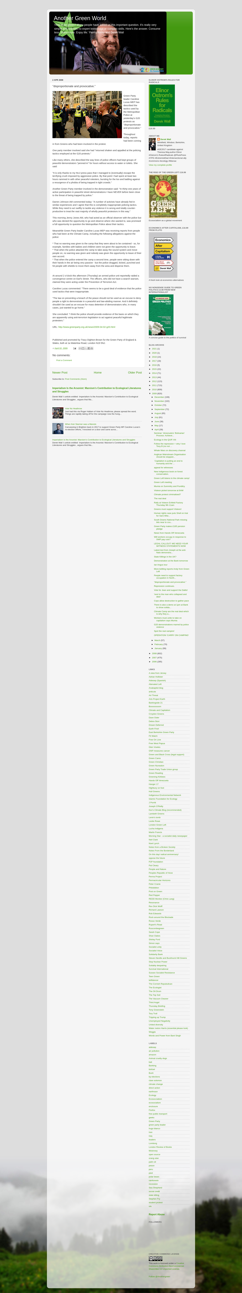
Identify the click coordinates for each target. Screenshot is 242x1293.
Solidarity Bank (156, 954)
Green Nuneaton (156, 765)
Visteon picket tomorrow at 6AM (168, 490)
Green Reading (156, 773)
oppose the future (157, 858)
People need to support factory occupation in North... (168, 576)
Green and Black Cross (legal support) (166, 754)
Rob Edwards (155, 913)
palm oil (152, 1162)
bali (150, 1062)
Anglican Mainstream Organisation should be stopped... (170, 455)
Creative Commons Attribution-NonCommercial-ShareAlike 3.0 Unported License (166, 1266)
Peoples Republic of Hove (161, 873)
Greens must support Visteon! (168, 509)
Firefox (152, 1110)
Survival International (158, 969)
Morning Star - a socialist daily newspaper (168, 836)
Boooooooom (155, 706)
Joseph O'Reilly (156, 806)
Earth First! (154, 729)
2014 (154, 373)
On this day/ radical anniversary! (164, 854)
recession (153, 1184)
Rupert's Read (155, 925)
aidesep (152, 1047)
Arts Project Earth (157, 699)
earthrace (153, 1091)
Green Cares (155, 758)
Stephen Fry (154, 1199)
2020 (154, 353)
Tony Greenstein (156, 1010)
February (158, 644)
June (157, 421)
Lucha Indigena (156, 828)
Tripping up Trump (157, 1017)
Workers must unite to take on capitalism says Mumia (168, 619)
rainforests (154, 1180)
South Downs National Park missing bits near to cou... (170, 521)
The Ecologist (155, 987)
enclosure (153, 1106)
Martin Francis (155, 832)
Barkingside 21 (156, 703)
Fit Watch (153, 736)
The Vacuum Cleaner (158, 999)
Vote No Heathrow (73, 408)
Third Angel (154, 1002)
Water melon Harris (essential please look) (168, 1028)
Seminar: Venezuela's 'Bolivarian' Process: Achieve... (169, 434)
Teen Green (154, 976)
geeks (151, 1117)
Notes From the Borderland (161, 850)
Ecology (152, 1095)
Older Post (135, 372)
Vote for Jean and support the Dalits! (171, 590)
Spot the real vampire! (164, 631)
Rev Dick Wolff (155, 906)
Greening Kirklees (157, 777)
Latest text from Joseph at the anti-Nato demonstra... (170, 551)
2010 (154, 389)
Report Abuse (157, 1214)
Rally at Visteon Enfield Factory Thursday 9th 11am (168, 503)
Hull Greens (154, 791)
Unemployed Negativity (159, 1021)
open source (154, 1154)
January (158, 648)
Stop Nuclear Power (158, 962)
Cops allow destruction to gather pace (171, 601)
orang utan (154, 1158)
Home (98, 372)
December (159, 397)
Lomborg (153, 1143)
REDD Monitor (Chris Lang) (161, 899)
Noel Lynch (154, 843)
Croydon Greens (156, 714)
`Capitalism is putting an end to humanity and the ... (168, 462)
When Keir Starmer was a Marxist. (81, 424)
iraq (150, 1136)
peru (151, 1169)
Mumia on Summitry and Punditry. (169, 486)
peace (151, 1165)
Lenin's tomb (155, 817)
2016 (154, 365)
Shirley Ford (154, 939)
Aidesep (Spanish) (157, 680)
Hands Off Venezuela (158, 780)
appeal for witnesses (163, 467)
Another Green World (80, 18)
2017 (154, 361)
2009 (154, 393)
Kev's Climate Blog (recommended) (165, 810)
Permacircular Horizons (159, 880)
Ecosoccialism (155, 1099)
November (159, 401)
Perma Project (155, 876)
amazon (152, 1054)
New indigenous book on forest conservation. (168, 472)
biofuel (152, 1069)
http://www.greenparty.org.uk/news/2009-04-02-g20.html (86, 327)
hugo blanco (154, 1128)
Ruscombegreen (156, 928)
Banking (152, 1065)
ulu (150, 1206)
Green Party (154, 1121)
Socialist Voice (155, 950)
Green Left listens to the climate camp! (172, 478)
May (156, 425)
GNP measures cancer (159, 751)
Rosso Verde (155, 921)
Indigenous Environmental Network (165, 795)
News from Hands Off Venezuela (169, 533)
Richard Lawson (156, 910)
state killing (154, 1195)
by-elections (154, 1077)
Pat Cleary (154, 865)
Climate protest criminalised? (167, 494)
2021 (154, 349)
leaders (152, 1139)
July (156, 417)
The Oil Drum (155, 991)
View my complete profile (160, 165)
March (157, 640)
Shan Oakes (154, 936)
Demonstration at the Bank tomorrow (171, 561)
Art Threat (153, 695)
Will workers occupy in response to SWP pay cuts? (170, 538)
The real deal (160, 498)
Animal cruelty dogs (158, 1058)
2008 (154, 653)
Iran (150, 1132)
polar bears (154, 1177)
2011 (154, 385)
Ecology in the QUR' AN (165, 440)
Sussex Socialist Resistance (162, 973)
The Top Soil (154, 995)
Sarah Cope (154, 932)
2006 (154, 661)
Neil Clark (153, 840)
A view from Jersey (157, 673)
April (156, 429)
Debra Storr (154, 721)
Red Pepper (154, 895)
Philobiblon (154, 888)
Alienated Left (155, 684)
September (159, 409)
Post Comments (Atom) (76, 379)
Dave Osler (154, 717)
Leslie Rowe (154, 821)
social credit (154, 1191)
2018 (154, 357)
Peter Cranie (155, 884)
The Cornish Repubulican (160, 984)
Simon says (154, 943)
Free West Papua (157, 743)
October (158, 405)
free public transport (158, 1114)
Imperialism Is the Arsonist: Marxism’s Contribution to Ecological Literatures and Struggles (93, 440)
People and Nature (157, 869)
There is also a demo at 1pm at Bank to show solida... (171, 606)
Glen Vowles (154, 747)
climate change (156, 1084)
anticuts (152, 691)
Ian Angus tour (160, 565)
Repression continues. (164, 586)
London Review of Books (160, 1147)
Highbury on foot (156, 788)
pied (151, 1173)
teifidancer (153, 980)
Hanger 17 (154, 784)
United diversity (156, 1024)
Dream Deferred (156, 725)
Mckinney (153, 1151)
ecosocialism (155, 1103)
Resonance (154, 902)
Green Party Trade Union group (163, 769)
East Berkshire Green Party (161, 732)
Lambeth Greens (156, 814)
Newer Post (59, 372)
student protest (156, 1202)
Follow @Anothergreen (159, 1276)
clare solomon (155, 1080)
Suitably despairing (157, 965)
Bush (151, 1073)
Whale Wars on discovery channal (170, 450)
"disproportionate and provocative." (170, 582)
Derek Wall (165, 139)
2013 (154, 377)
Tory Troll (153, 1013)
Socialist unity (155, 947)
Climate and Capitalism (159, 710)
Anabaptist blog (156, 688)
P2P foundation (156, 862)
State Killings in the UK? (165, 557)
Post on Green (155, 891)
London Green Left (157, 825)
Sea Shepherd (155, 1188)
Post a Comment (64, 360)
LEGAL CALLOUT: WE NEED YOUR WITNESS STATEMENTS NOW (171, 544)
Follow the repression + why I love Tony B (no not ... (170, 445)
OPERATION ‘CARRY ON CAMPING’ (171, 635)
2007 (154, 657)
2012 (154, 381)
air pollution (154, 1051)
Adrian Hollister (156, 677)
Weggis (152, 1032)
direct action (154, 1088)
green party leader (157, 1125)
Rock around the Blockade (161, 917)
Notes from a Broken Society (162, 847)
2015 (154, 369)
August (158, 413)
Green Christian (156, 762)
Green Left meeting (163, 482)
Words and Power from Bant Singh (165, 1035)
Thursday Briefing (157, 1006)
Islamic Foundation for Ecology (163, 799)
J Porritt (152, 802)
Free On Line (155, 740)
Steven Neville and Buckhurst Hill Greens (168, 958)
